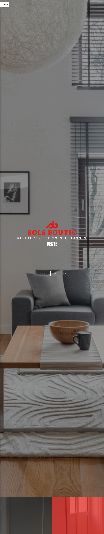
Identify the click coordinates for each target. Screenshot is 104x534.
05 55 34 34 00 (40, 273)
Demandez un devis (61, 273)
